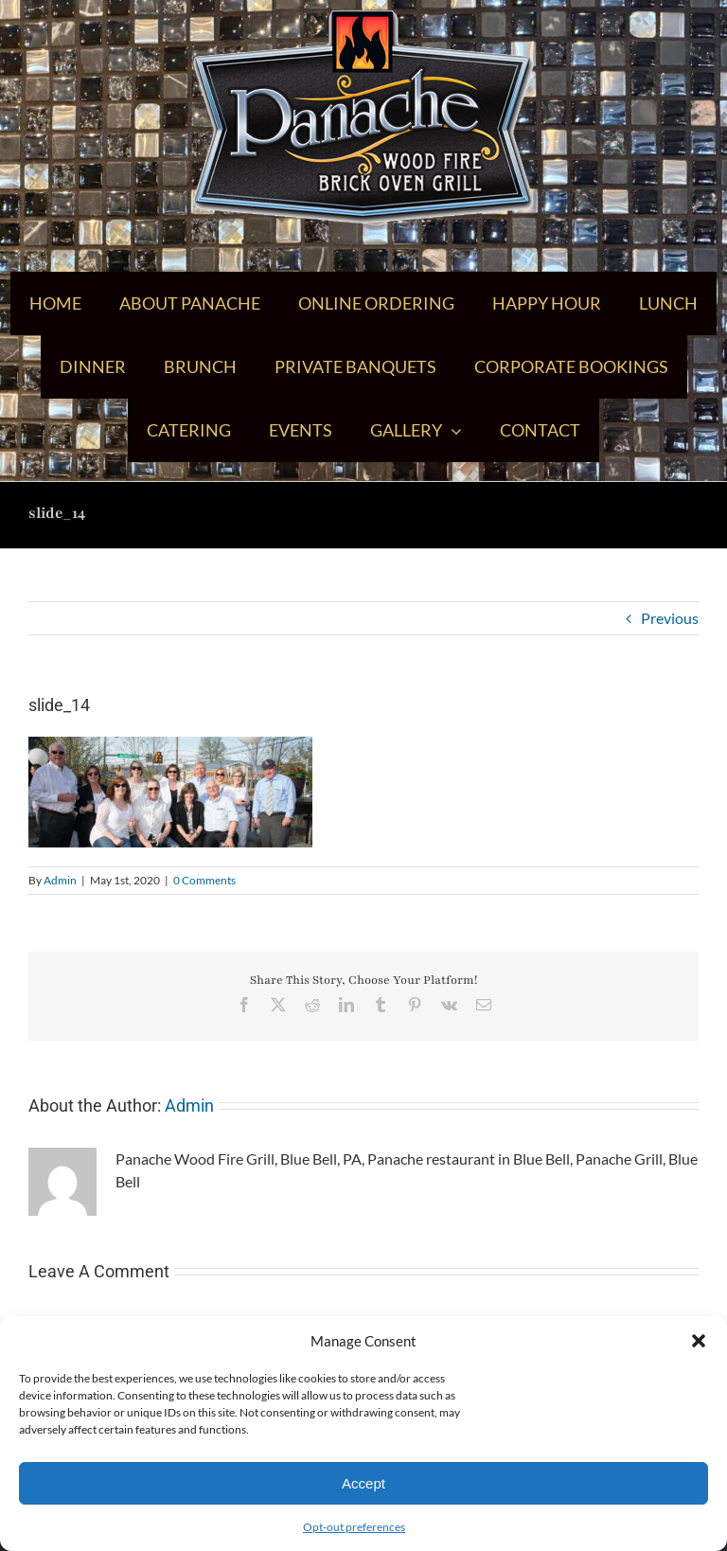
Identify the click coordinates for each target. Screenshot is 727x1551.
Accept (363, 1483)
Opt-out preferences (354, 1527)
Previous (670, 618)
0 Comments (204, 880)
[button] (698, 1340)
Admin (60, 880)
